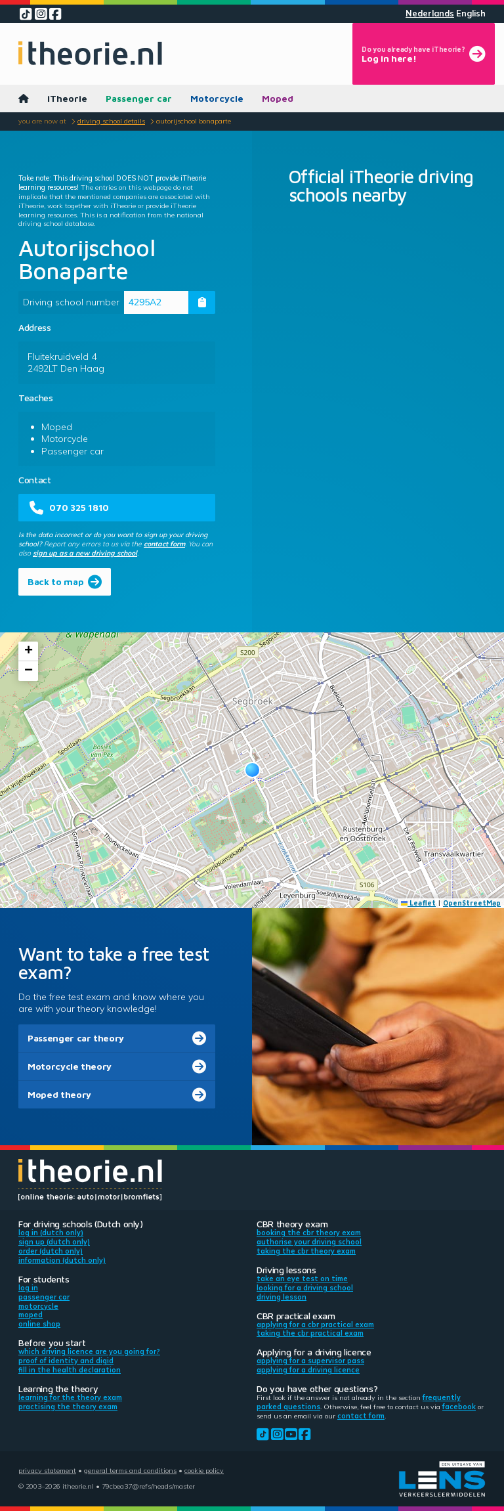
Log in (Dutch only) (50, 1232)
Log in (28, 1287)
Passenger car (139, 98)
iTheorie (67, 98)
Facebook (459, 1406)
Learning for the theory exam (70, 1397)
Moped (277, 98)
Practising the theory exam (67, 1406)
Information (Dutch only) (62, 1260)
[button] (252, 770)
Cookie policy (204, 1470)
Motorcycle (216, 98)
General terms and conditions (130, 1470)
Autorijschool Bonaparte (193, 120)
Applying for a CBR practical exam (315, 1324)
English (471, 13)
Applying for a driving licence (308, 1369)
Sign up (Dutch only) (54, 1241)
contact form (164, 543)
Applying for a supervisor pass (310, 1360)
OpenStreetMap (472, 903)
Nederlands (430, 13)
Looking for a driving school (305, 1287)
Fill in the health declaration (69, 1369)
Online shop (39, 1323)
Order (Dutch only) (50, 1251)
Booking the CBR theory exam (309, 1232)
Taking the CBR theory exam (306, 1251)
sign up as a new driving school (85, 553)
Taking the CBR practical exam (310, 1333)
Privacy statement (47, 1470)
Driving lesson (281, 1297)
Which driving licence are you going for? (89, 1351)
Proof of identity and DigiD (66, 1360)
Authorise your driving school (309, 1241)
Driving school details (111, 120)
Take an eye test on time (302, 1278)
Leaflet (418, 903)
